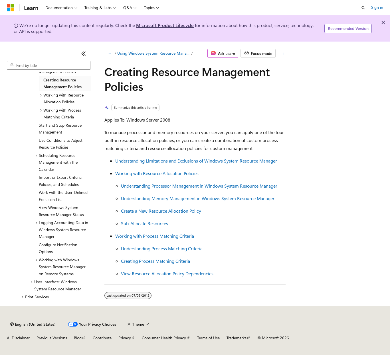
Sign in (377, 7)
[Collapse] (83, 53)
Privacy (124, 337)
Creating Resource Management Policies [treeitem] (62, 83)
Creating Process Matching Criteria (155, 261)
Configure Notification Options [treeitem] (58, 248)
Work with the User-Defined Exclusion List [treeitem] (63, 196)
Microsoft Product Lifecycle (165, 25)
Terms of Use (208, 337)
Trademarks (236, 337)
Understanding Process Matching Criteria (162, 248)
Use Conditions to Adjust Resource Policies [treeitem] (60, 144)
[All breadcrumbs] (109, 53)
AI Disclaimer (18, 337)
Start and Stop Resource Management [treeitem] (60, 128)
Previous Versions (52, 337)
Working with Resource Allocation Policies (157, 173)
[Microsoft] (10, 7)
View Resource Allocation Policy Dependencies (167, 273)
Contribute (102, 337)
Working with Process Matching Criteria (154, 236)
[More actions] (283, 53)
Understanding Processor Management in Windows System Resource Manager (199, 186)
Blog (78, 337)
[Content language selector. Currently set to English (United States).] (33, 324)
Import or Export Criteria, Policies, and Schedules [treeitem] (60, 181)
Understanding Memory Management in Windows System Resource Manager (197, 198)
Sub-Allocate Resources (144, 223)
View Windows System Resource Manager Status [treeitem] (61, 211)
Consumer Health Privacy (164, 337)
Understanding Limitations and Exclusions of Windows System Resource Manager (196, 161)
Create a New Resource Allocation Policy (161, 211)
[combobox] (49, 65)
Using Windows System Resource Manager (153, 53)
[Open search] (363, 8)
